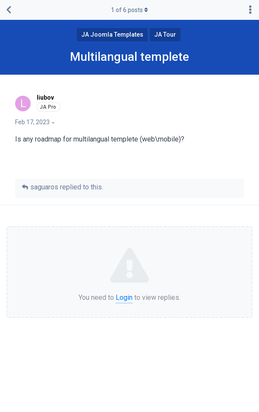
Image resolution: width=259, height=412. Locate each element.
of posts (129, 9)
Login (124, 297)
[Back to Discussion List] (8, 10)
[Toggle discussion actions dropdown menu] (250, 10)
